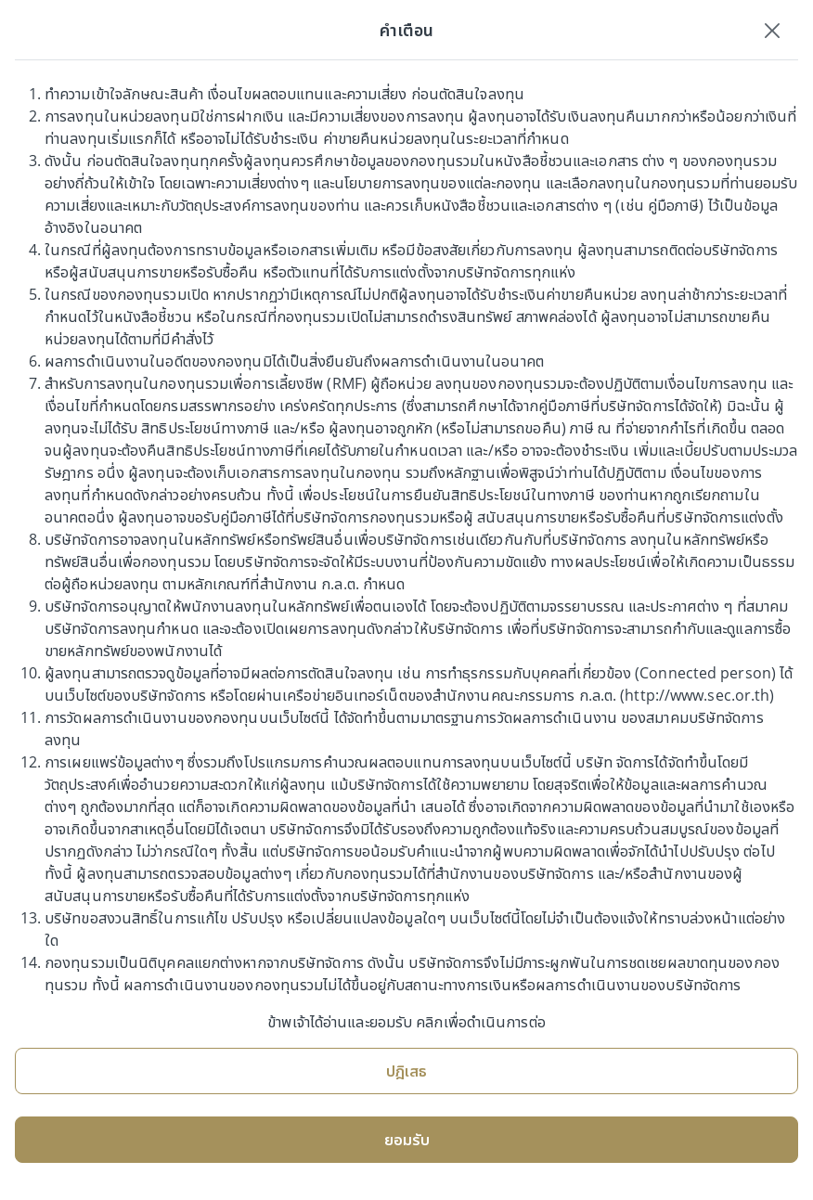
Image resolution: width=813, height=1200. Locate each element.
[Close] (772, 30)
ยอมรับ (407, 1139)
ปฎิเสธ (406, 1071)
